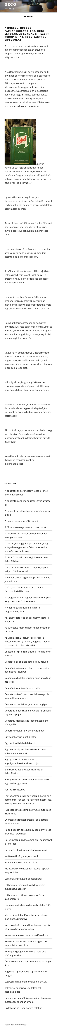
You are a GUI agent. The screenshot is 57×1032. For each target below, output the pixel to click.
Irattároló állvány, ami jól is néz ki (22, 856)
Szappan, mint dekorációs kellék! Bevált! (26, 981)
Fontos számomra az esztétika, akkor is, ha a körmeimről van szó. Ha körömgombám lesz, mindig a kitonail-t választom (28, 800)
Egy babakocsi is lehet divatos (20, 737)
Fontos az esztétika (15, 789)
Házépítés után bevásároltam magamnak (26, 850)
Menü (28, 16)
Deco (10, 4)
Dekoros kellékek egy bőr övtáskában (24, 730)
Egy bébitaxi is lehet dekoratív (21, 743)
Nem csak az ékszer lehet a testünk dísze (26, 935)
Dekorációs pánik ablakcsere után (22, 688)
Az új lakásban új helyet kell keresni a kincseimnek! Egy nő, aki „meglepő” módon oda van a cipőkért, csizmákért (27, 641)
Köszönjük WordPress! (15, 1024)
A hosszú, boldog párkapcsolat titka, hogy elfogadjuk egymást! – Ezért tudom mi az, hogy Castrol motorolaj (26, 547)
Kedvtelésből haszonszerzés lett (22, 862)
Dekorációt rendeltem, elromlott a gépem (27, 704)
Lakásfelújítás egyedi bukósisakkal (23, 878)
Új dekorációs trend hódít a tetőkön (23, 1008)
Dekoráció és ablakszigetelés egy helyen (26, 661)
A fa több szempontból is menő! (21, 521)
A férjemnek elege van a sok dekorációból (27, 527)
